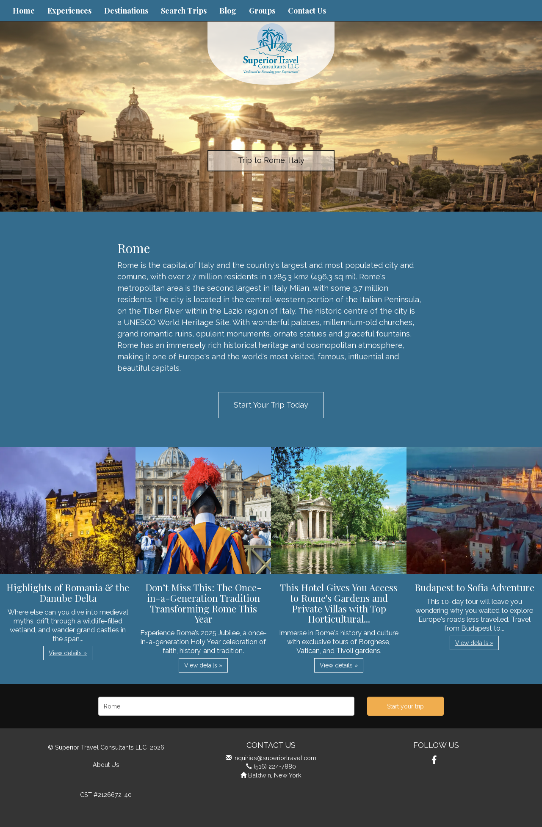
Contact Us (307, 11)
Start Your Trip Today (271, 404)
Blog (227, 11)
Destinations (126, 11)
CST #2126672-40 (106, 794)
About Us (106, 764)
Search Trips (184, 11)
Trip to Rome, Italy (271, 160)
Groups (262, 11)
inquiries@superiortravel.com (274, 757)
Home (24, 11)
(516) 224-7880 (275, 766)
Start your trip (405, 706)
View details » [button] (68, 653)
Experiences (69, 11)
